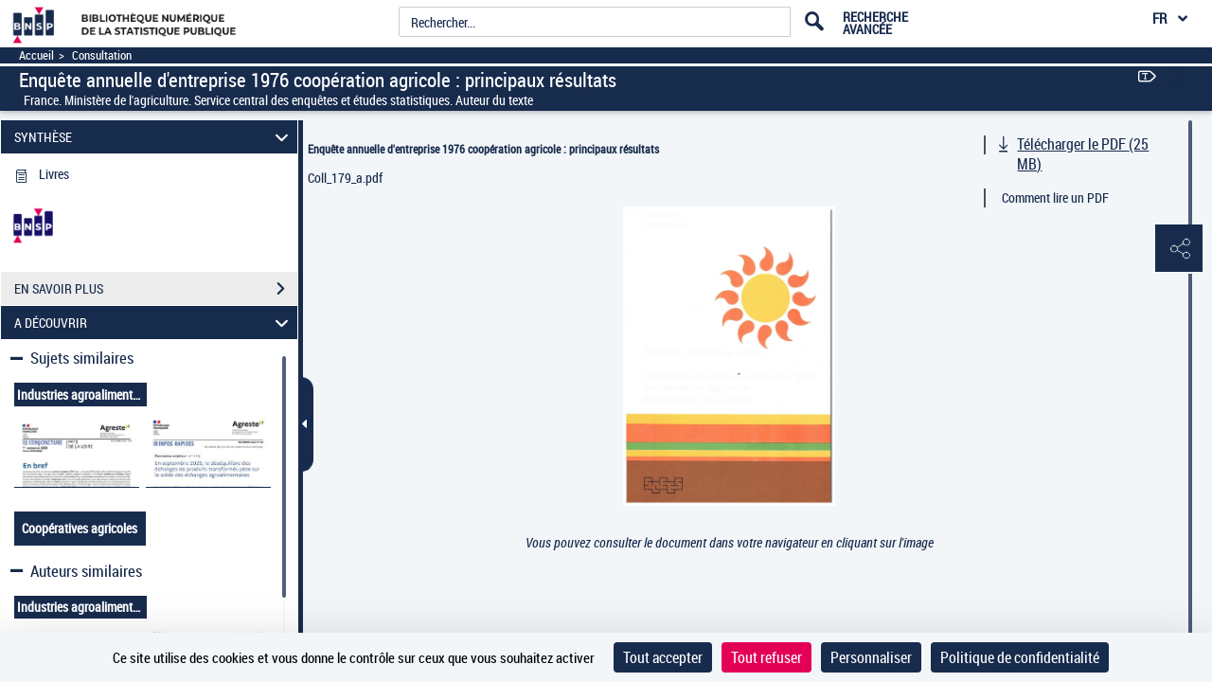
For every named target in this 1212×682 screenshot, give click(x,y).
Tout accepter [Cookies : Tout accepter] (663, 657)
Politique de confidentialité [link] (1019, 657)
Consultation (102, 55)
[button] (1179, 249)
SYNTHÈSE (154, 136)
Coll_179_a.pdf (345, 178)
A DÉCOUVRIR (154, 322)
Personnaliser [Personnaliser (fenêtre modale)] (871, 657)
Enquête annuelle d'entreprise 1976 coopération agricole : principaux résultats (483, 148)
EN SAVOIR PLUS (155, 289)
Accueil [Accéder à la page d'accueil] (36, 55)
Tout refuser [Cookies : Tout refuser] (766, 657)
